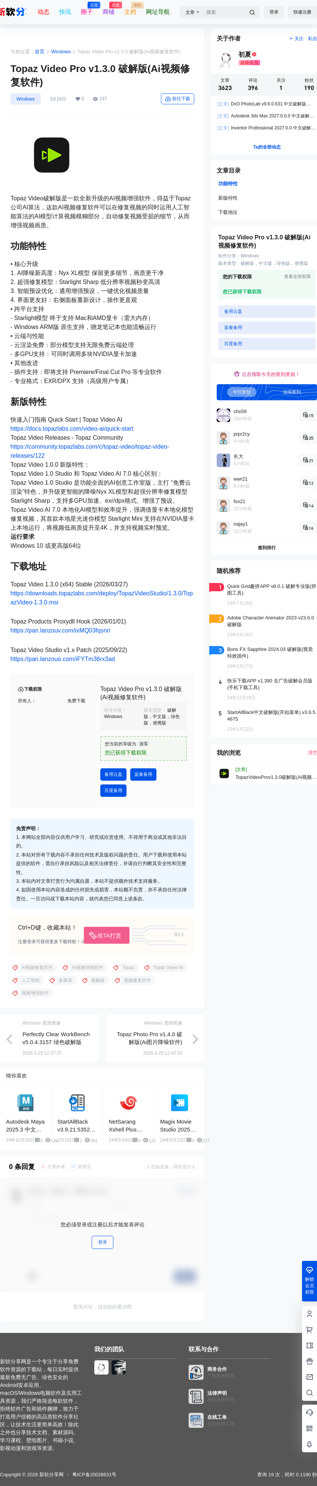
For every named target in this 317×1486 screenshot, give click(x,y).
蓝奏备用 (143, 774)
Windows (61, 51)
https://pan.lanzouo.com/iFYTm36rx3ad (62, 659)
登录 (273, 12)
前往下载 (177, 99)
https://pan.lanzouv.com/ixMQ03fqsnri (60, 630)
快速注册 (302, 12)
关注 (296, 38)
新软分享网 (51, 1474)
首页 (40, 51)
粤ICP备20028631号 (94, 1474)
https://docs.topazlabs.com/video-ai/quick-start (71, 428)
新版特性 (228, 198)
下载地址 (228, 212)
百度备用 (113, 790)
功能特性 (228, 183)
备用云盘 (113, 774)
